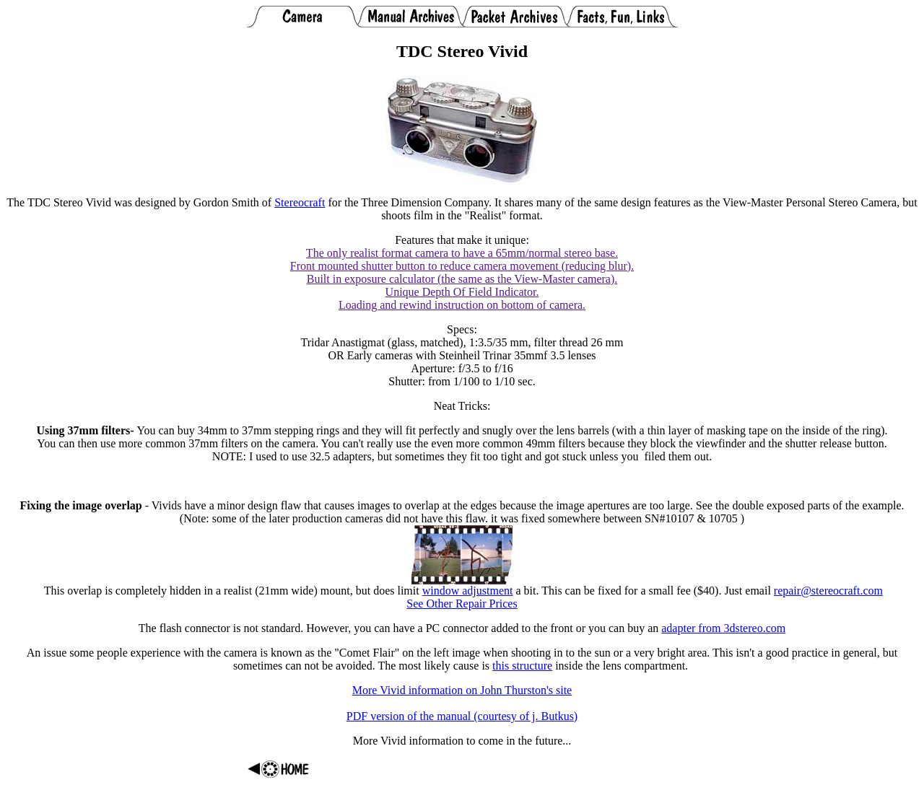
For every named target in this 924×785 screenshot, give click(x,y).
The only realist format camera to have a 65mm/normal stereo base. (462, 253)
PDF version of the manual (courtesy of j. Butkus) (462, 716)
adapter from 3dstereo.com (723, 628)
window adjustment (467, 590)
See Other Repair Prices (461, 603)
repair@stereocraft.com (828, 590)
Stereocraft (299, 202)
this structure (522, 665)
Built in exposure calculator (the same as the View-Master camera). (462, 279)
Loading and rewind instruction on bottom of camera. (462, 305)
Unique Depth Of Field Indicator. (462, 292)
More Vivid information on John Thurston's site (462, 690)
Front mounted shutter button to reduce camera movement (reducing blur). (462, 266)
